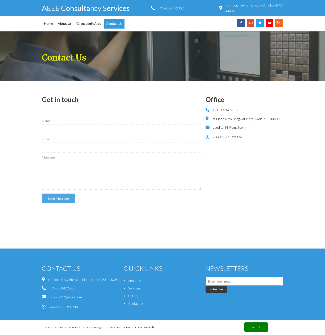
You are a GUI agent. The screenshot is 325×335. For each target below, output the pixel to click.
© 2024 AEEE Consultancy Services (162, 330)
